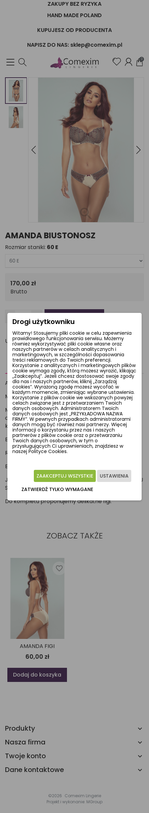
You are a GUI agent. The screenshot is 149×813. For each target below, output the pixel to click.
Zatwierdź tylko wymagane (57, 489)
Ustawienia (114, 476)
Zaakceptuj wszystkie (64, 476)
